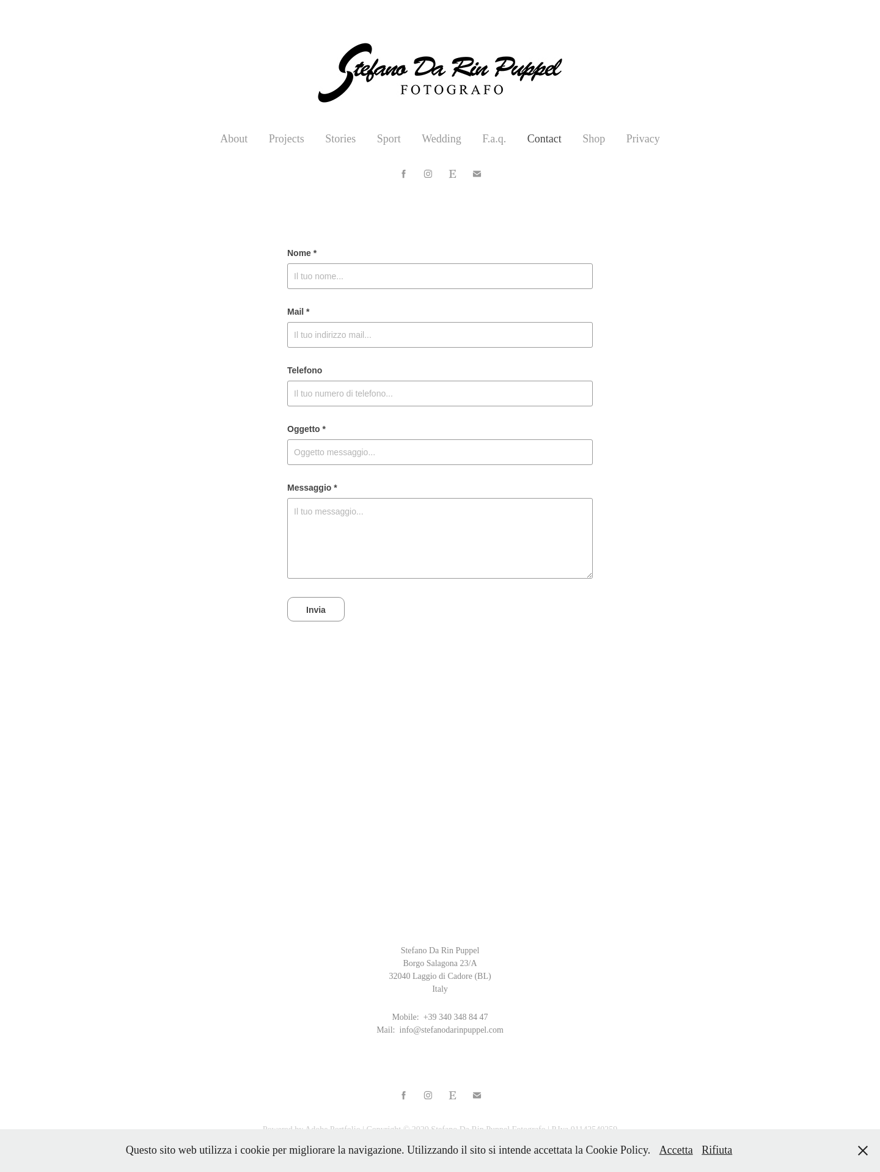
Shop (593, 139)
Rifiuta (717, 1150)
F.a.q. (494, 139)
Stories (340, 139)
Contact (544, 139)
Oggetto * (306, 429)
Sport (389, 139)
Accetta (676, 1150)
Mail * (298, 311)
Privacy (643, 139)
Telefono (304, 370)
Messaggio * (312, 487)
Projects (286, 139)
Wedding (441, 139)
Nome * (302, 253)
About (234, 139)
